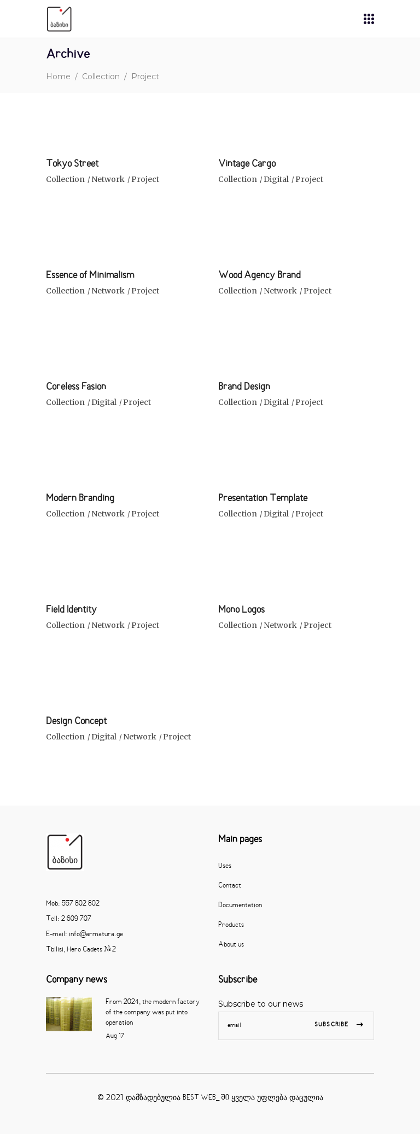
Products (231, 925)
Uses (224, 866)
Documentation (240, 905)
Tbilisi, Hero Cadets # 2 (81, 950)
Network (108, 179)
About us (231, 945)
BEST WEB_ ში (206, 1098)
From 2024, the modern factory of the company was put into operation (153, 1012)
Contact (229, 886)
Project (145, 179)
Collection (101, 76)
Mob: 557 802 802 (73, 904)
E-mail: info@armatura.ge (84, 934)
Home (58, 76)
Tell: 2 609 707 (68, 919)
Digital (276, 179)
